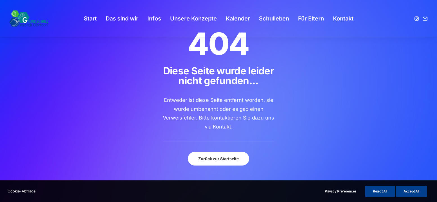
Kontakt (343, 18)
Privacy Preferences (341, 191)
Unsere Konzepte (193, 18)
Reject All (380, 191)
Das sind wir (122, 18)
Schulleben (274, 18)
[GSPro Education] (29, 18)
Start (90, 18)
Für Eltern (311, 18)
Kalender (238, 18)
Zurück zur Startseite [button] (218, 158)
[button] (417, 18)
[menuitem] (90, 18)
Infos (154, 18)
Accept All (411, 191)
